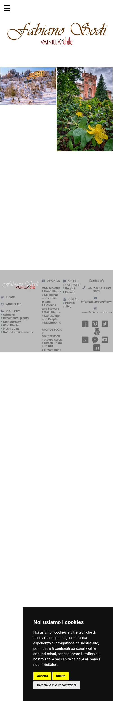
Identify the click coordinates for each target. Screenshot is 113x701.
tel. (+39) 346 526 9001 (99, 289)
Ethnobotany (12, 321)
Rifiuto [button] (60, 676)
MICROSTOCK (52, 329)
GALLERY (13, 311)
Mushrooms (11, 328)
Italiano (70, 292)
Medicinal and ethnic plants (50, 298)
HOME (10, 297)
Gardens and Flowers (50, 306)
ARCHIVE (53, 280)
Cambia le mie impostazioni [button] (56, 685)
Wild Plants (11, 325)
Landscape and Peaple (51, 317)
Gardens (9, 314)
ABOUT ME (13, 304)
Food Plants (52, 291)
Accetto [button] (42, 676)
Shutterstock (51, 336)
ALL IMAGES (51, 287)
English (70, 288)
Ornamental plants (16, 318)
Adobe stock (53, 339)
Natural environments (18, 332)
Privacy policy (69, 304)
